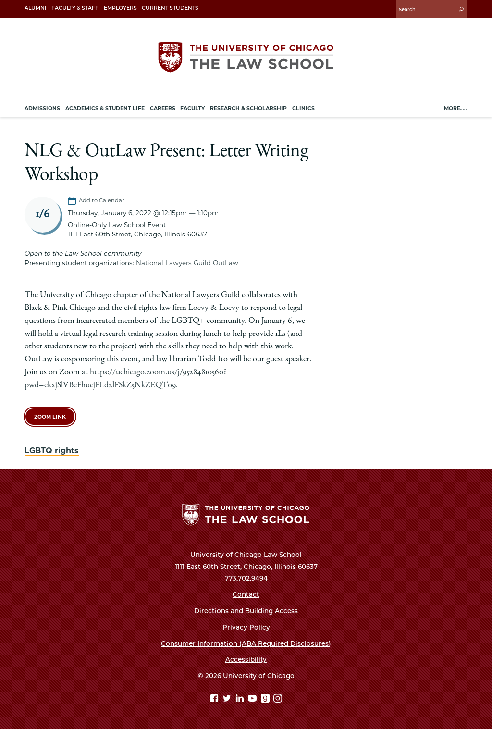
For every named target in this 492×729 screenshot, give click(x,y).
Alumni (35, 8)
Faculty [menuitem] (192, 108)
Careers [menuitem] (162, 108)
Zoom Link (50, 417)
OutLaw (225, 263)
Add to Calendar (101, 200)
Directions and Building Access (246, 611)
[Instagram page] (277, 699)
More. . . (455, 108)
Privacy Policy (246, 627)
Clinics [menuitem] (303, 108)
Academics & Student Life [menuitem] (105, 108)
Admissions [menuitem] (42, 108)
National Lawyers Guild (173, 263)
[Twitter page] (228, 699)
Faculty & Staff (74, 8)
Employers (120, 8)
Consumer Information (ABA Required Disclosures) (246, 643)
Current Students (170, 8)
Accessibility (246, 659)
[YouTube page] (253, 699)
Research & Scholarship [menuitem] (248, 108)
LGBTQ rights (52, 450)
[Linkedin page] (240, 699)
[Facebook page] (215, 699)
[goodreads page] (266, 699)
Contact (246, 594)
